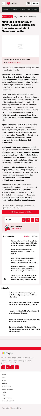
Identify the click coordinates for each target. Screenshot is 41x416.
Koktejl (4, 374)
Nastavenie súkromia (8, 401)
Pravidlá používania (7, 389)
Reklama (4, 383)
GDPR (3, 395)
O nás (3, 377)
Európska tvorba (7, 398)
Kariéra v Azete (6, 386)
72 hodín (35, 236)
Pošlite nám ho (16, 228)
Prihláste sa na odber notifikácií (20, 212)
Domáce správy (7, 16)
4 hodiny (27, 236)
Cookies (4, 392)
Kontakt (4, 380)
